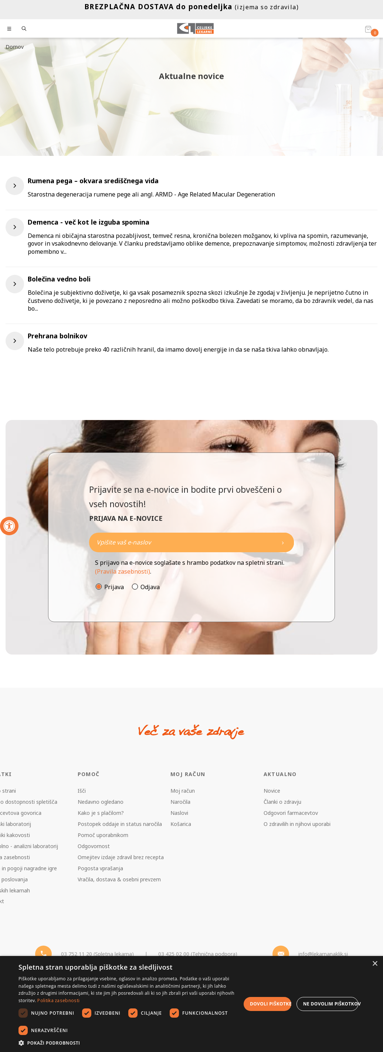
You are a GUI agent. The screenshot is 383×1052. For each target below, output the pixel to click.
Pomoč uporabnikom (103, 834)
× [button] (374, 964)
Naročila (180, 801)
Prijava (114, 587)
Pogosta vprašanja (100, 868)
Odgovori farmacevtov (291, 812)
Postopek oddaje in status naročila (120, 823)
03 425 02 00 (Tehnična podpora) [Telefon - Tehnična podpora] (197, 953)
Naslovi (179, 812)
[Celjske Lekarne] (195, 28)
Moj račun (182, 790)
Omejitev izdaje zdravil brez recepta (121, 857)
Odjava (150, 587)
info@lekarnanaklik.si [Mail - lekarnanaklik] (323, 953)
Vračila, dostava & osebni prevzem (119, 879)
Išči (82, 790)
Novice (272, 790)
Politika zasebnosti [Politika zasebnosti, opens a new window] (58, 1000)
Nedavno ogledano (100, 801)
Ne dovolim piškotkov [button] (330, 1004)
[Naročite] (191, 542)
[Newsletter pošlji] (283, 542)
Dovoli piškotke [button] (270, 1004)
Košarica (180, 823)
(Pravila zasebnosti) (122, 571)
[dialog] (191, 1004)
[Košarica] (368, 29)
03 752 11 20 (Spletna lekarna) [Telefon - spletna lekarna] (97, 953)
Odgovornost (94, 846)
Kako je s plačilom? (101, 812)
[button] (129, 1042)
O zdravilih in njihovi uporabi (297, 823)
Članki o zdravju (282, 801)
